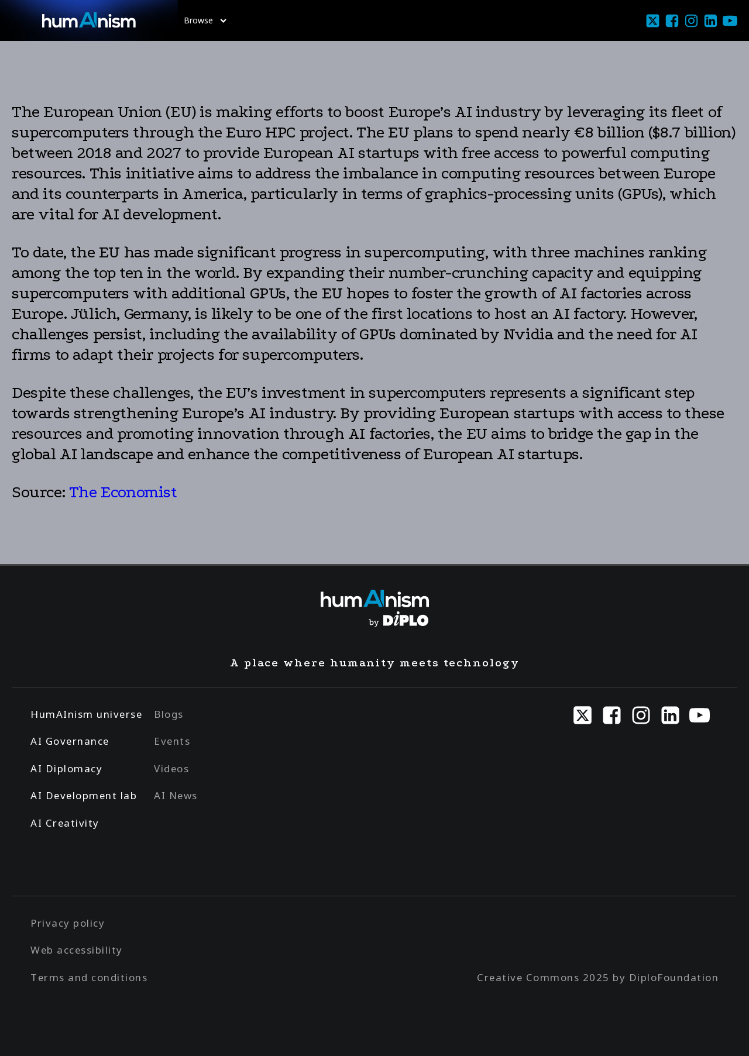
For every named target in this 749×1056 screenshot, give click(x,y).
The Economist (123, 492)
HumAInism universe (86, 714)
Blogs (169, 714)
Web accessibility (76, 950)
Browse (205, 20)
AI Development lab (83, 795)
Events (172, 741)
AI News (176, 795)
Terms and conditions (88, 977)
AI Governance (69, 741)
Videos (171, 768)
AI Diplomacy (66, 768)
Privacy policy (67, 923)
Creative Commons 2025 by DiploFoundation (598, 977)
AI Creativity (64, 823)
